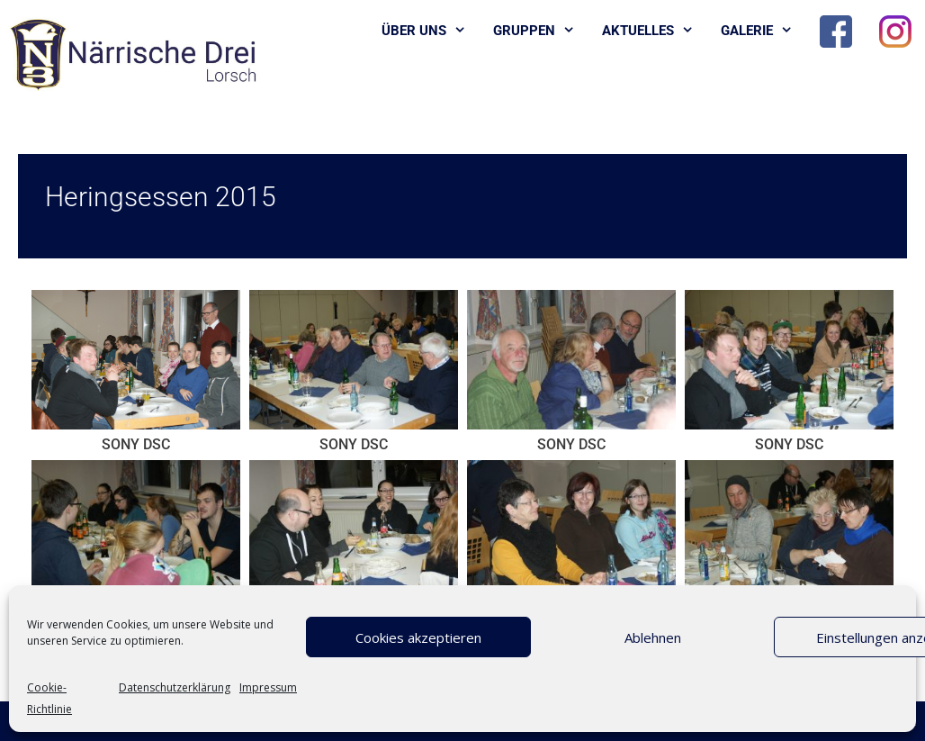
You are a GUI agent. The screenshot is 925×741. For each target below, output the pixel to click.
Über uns (431, 31)
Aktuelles (654, 31)
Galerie (763, 31)
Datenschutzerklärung (174, 687)
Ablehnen (652, 637)
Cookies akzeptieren (418, 637)
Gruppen (540, 31)
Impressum (268, 687)
